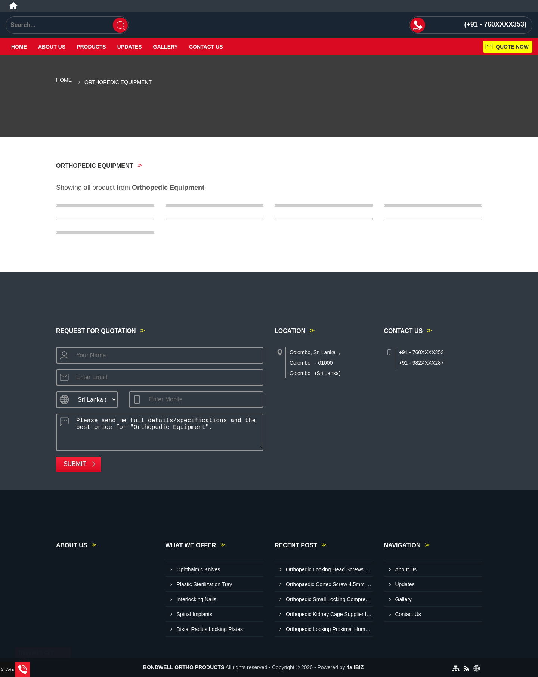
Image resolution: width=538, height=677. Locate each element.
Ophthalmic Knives (198, 569)
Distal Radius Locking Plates (210, 629)
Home (19, 47)
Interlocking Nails (197, 599)
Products (91, 47)
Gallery (165, 47)
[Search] (120, 25)
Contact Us (206, 47)
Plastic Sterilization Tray (204, 584)
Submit (75, 464)
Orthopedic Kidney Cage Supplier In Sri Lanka (329, 614)
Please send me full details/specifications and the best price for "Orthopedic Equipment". (167, 431)
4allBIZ (355, 667)
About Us (51, 47)
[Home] (13, 6)
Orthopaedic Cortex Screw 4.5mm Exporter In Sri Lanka (329, 584)
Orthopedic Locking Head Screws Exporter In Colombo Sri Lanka (329, 569)
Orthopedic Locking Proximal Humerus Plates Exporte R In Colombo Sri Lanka (329, 629)
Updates (129, 47)
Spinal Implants (195, 614)
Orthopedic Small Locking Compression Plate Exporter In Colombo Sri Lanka (329, 599)
